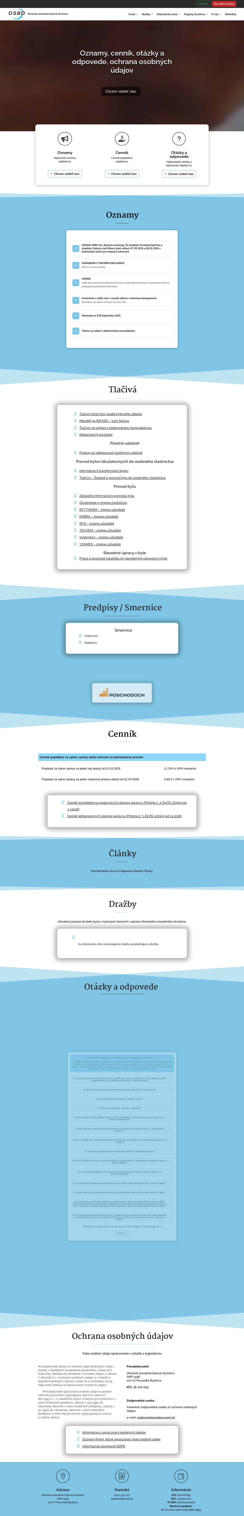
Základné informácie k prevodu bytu (106, 496)
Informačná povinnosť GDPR (103, 1446)
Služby (146, 14)
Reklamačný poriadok (96, 435)
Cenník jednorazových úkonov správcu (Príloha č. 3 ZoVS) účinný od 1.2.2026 (124, 816)
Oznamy (203, 3)
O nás (214, 14)
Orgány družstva (194, 14)
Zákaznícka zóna (167, 14)
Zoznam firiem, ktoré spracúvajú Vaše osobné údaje (121, 1439)
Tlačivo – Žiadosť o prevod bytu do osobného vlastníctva (122, 478)
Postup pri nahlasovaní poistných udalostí (111, 453)
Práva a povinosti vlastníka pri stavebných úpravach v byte (123, 558)
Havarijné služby (224, 3)
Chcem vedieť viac (116, 91)
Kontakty (230, 14)
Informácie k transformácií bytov (104, 471)
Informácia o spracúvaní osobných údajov (114, 1432)
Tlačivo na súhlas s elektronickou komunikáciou (115, 428)
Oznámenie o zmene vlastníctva (103, 503)
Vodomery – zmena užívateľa (101, 537)
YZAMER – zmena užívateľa (100, 544)
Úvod (132, 14)
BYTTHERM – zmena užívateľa (102, 510)
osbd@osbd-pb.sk (122, 1498)
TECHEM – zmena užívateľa (100, 530)
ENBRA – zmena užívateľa (98, 516)
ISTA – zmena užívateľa (96, 523)
